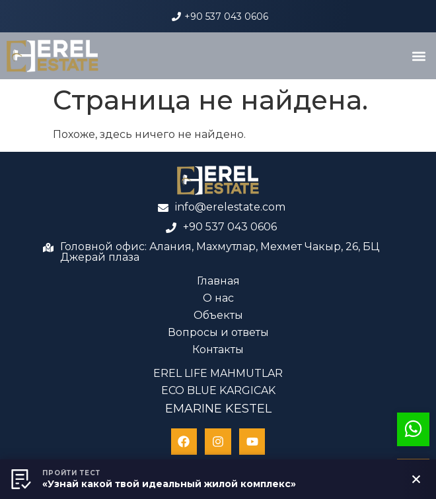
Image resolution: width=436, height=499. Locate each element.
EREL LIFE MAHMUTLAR (218, 373)
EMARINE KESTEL (218, 408)
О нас (218, 298)
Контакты (218, 349)
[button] (418, 56)
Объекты (218, 315)
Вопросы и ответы (218, 332)
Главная (218, 281)
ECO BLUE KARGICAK (218, 390)
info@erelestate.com (230, 207)
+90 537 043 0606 (226, 16)
